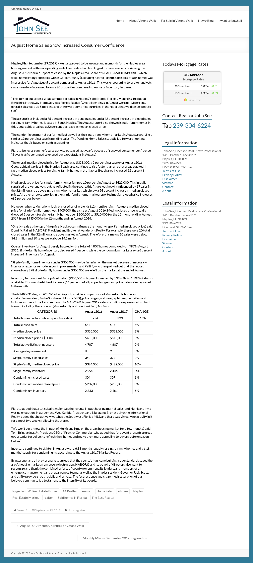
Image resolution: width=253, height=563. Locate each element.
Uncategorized (77, 510)
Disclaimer (169, 179)
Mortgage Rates (193, 79)
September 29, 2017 (47, 510)
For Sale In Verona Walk (177, 20)
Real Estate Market (25, 497)
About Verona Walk (142, 20)
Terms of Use (171, 171)
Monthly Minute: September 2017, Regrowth (115, 538)
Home (119, 20)
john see (122, 491)
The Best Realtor (103, 497)
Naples (138, 491)
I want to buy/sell (230, 20)
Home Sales (104, 491)
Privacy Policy (172, 175)
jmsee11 (22, 510)
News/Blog (206, 20)
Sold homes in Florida (72, 497)
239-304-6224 (192, 125)
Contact (167, 187)
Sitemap (167, 183)
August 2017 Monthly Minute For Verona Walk (50, 525)
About (166, 191)
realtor (48, 497)
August (87, 491)
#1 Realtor (70, 491)
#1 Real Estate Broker (43, 491)
